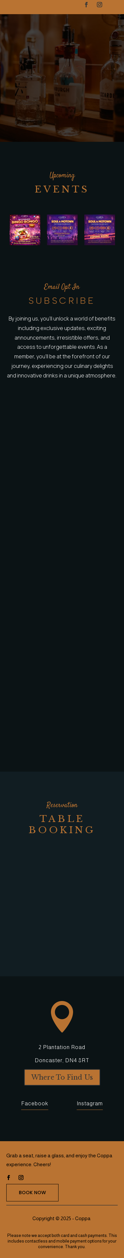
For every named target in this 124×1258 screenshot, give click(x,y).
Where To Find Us (62, 1077)
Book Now (32, 1192)
